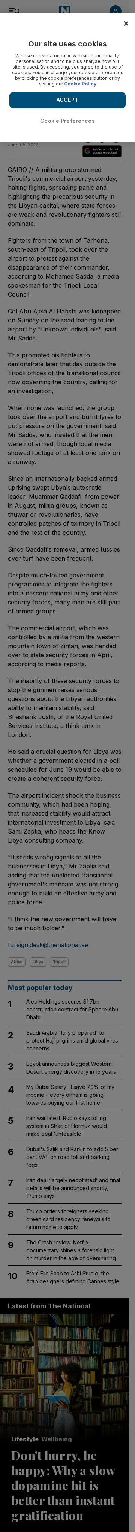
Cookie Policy (80, 84)
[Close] (126, 23)
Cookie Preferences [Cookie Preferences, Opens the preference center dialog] (67, 121)
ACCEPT (67, 100)
